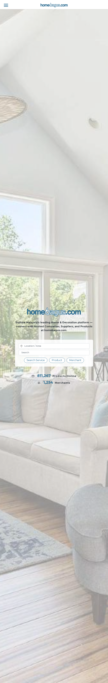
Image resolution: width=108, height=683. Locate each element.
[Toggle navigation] (4, 4)
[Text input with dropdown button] (54, 352)
